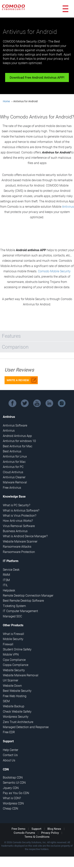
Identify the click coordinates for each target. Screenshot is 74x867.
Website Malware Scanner (20, 541)
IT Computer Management (20, 611)
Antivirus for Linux (15, 456)
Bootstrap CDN (13, 777)
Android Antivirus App (17, 436)
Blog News (54, 829)
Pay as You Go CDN (16, 793)
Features (11, 336)
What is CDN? (12, 798)
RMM (6, 575)
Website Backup (13, 706)
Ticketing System (14, 606)
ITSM (6, 580)
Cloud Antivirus (13, 472)
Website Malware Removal (20, 675)
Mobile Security (13, 639)
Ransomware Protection (19, 552)
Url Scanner (10, 680)
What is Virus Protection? (19, 515)
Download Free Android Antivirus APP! (37, 77)
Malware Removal (15, 482)
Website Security (14, 670)
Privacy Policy (50, 832)
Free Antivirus (12, 487)
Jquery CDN (11, 788)
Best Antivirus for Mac (17, 446)
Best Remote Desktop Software (23, 600)
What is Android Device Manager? (25, 536)
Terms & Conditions (37, 836)
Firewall (8, 644)
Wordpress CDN (13, 803)
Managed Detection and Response (26, 727)
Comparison (15, 347)
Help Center (10, 750)
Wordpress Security (15, 716)
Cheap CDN (10, 808)
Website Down (12, 685)
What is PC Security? (16, 505)
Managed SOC (12, 616)
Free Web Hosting (14, 696)
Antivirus (68, 206)
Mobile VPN (11, 654)
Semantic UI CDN (14, 782)
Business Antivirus (15, 531)
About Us (9, 760)
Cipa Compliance (14, 660)
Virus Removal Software (19, 526)
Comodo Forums (24, 832)
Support (36, 829)
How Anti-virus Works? (18, 521)
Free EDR (9, 732)
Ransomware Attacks (17, 546)
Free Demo (18, 829)
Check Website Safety (17, 711)
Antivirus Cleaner (14, 477)
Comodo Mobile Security (54, 271)
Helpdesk (9, 590)
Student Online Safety (17, 649)
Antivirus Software (15, 425)
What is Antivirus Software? (21, 510)
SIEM (6, 701)
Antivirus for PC (13, 467)
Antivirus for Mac (14, 462)
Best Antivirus (12, 451)
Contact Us (10, 755)
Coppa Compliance (15, 665)
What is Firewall (13, 634)
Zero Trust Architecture (18, 722)
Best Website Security (17, 691)
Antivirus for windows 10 (19, 441)
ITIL (5, 585)
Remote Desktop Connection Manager (28, 595)
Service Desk (11, 569)
